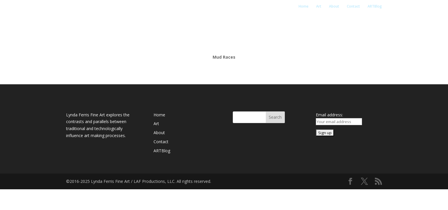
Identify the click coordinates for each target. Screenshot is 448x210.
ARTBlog (375, 6)
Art (318, 6)
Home (304, 6)
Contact (353, 6)
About (334, 6)
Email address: (329, 115)
